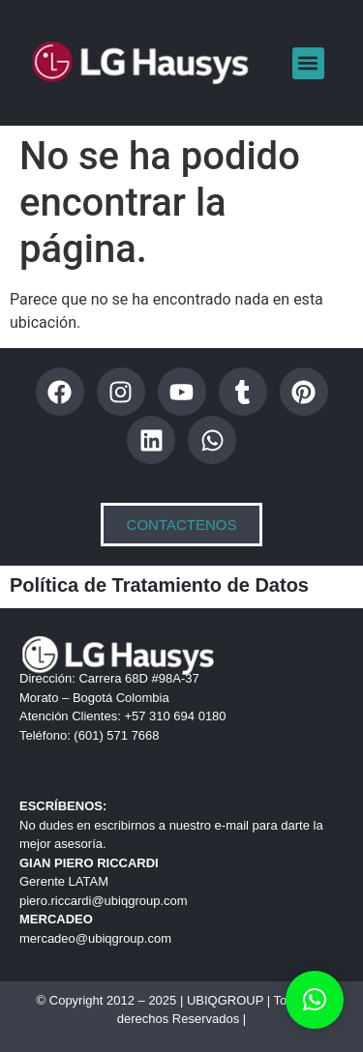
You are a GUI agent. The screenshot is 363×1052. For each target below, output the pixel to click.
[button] (308, 63)
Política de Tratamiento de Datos (159, 585)
